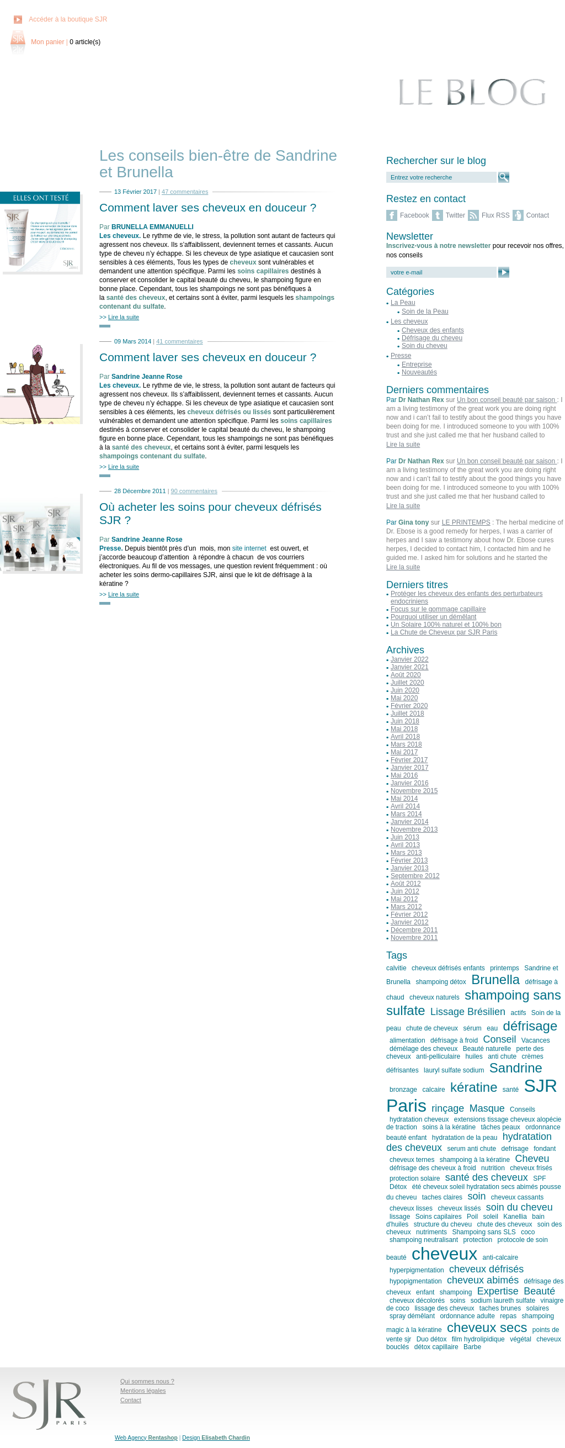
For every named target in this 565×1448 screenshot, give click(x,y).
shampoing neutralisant (424, 1240)
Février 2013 (409, 860)
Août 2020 (406, 675)
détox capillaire (436, 1347)
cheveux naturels (434, 997)
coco (528, 1232)
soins (457, 1300)
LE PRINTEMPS (466, 522)
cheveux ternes (412, 1160)
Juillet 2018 (407, 713)
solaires (537, 1308)
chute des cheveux (504, 1224)
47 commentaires (185, 191)
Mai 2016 (404, 775)
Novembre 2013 (414, 829)
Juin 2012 (405, 891)
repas (508, 1316)
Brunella (495, 979)
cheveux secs (487, 1327)
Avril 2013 (405, 845)
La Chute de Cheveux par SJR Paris (444, 632)
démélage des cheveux (423, 1049)
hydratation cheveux (419, 1119)
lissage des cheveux (444, 1308)
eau (492, 1028)
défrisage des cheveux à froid (433, 1168)
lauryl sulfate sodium (454, 1070)
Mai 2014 (404, 798)
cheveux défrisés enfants (448, 968)
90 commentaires (194, 491)
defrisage (514, 1149)
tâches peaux (500, 1127)
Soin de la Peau (425, 311)
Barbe (472, 1347)
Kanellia (515, 1216)
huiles (473, 1056)
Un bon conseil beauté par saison (507, 400)
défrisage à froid (454, 1040)
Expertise (498, 1291)
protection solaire (415, 1178)
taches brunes (500, 1308)
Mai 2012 (404, 899)
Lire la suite (403, 444)
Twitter (455, 215)
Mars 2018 (406, 744)
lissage (400, 1216)
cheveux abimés (483, 1280)
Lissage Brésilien (467, 1011)
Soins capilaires (438, 1216)
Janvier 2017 (410, 767)
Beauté (539, 1291)
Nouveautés (419, 372)
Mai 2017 (404, 752)
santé (511, 1089)
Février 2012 (409, 914)
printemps (504, 968)
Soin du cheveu (424, 346)
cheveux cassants (517, 1197)
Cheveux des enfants (433, 330)
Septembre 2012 (415, 876)
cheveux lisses (411, 1208)
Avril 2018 (405, 737)
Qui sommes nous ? (147, 1381)
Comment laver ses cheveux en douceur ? (207, 207)
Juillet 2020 (407, 682)
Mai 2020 (404, 698)
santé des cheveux (486, 1177)
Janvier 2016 (410, 783)
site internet (249, 548)
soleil (490, 1216)
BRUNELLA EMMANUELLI (152, 227)
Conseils (522, 1109)
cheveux (444, 1254)
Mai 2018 (404, 729)
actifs (518, 1013)
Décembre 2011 (414, 930)
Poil (472, 1216)
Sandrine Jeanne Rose (147, 377)
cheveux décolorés (417, 1300)
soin (476, 1196)
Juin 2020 (405, 690)
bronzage (403, 1089)
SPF (539, 1178)
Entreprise (417, 364)
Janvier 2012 (410, 922)
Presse (110, 548)
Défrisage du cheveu (432, 338)
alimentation (407, 1040)
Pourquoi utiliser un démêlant (433, 617)
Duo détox (432, 1339)
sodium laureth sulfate (503, 1300)
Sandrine (515, 1067)
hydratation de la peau (465, 1138)
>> (119, 317)
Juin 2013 (405, 837)
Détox (398, 1187)
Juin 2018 (405, 721)
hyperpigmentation (417, 1270)
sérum (472, 1028)
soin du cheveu (519, 1207)
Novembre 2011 (414, 938)
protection (477, 1240)
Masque (487, 1108)
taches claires (442, 1197)
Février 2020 (409, 706)
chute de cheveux (432, 1028)
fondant (545, 1149)
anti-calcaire (501, 1257)
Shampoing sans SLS (483, 1232)
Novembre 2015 (414, 791)
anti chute (502, 1056)
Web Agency (146, 1438)
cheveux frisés (531, 1168)
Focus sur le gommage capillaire (438, 609)
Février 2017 (409, 760)
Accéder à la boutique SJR (68, 19)
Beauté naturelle (487, 1049)
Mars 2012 (406, 907)
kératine (473, 1087)
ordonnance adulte (467, 1316)
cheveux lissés (459, 1208)
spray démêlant (412, 1316)
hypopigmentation (416, 1281)
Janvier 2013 (410, 868)
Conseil (499, 1039)
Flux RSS (496, 215)
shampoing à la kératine (475, 1160)
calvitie (396, 968)
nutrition (493, 1168)
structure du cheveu (443, 1224)
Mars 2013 (406, 853)
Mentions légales (143, 1390)
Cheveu (532, 1158)
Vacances (535, 1040)
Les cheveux (119, 236)
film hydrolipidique (478, 1339)
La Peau (403, 302)
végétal (520, 1339)
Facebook (414, 215)
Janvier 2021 (410, 667)
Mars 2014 (406, 814)
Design (216, 1438)
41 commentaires (179, 341)
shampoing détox (440, 982)
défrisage (530, 1025)
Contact (537, 215)
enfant (425, 1292)
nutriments (431, 1232)
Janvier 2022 (410, 659)
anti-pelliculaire (438, 1056)
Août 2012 (406, 883)
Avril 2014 (405, 806)
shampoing (456, 1292)
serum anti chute (471, 1149)
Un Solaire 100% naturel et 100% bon (446, 624)
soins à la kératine (449, 1127)
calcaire (433, 1089)
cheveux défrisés (486, 1269)
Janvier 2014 (410, 822)
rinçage (447, 1108)
